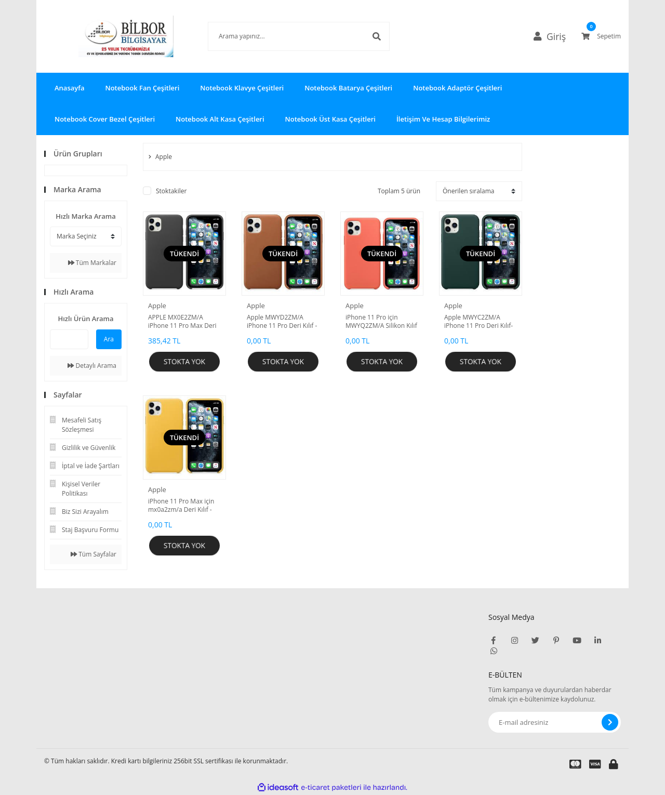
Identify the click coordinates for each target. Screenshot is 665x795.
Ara (109, 339)
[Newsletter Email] (554, 722)
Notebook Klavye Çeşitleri (242, 87)
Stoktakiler (171, 191)
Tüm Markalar (92, 262)
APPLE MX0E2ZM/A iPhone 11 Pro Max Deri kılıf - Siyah (182, 321)
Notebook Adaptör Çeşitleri (457, 87)
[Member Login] (554, 36)
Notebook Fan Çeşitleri (142, 87)
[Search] (283, 36)
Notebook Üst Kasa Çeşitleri (330, 119)
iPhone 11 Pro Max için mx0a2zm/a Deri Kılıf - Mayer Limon (181, 505)
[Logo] (110, 36)
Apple (157, 305)
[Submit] (610, 722)
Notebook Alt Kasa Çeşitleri (220, 119)
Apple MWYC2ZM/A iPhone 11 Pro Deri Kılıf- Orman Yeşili (478, 321)
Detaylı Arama (92, 365)
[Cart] (601, 36)
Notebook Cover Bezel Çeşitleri (105, 119)
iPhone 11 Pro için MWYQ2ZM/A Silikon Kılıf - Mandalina (381, 321)
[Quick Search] (69, 339)
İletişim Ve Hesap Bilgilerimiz (443, 119)
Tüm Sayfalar (93, 554)
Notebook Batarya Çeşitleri (348, 87)
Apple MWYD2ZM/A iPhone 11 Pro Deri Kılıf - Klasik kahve (282, 321)
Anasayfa (69, 87)
